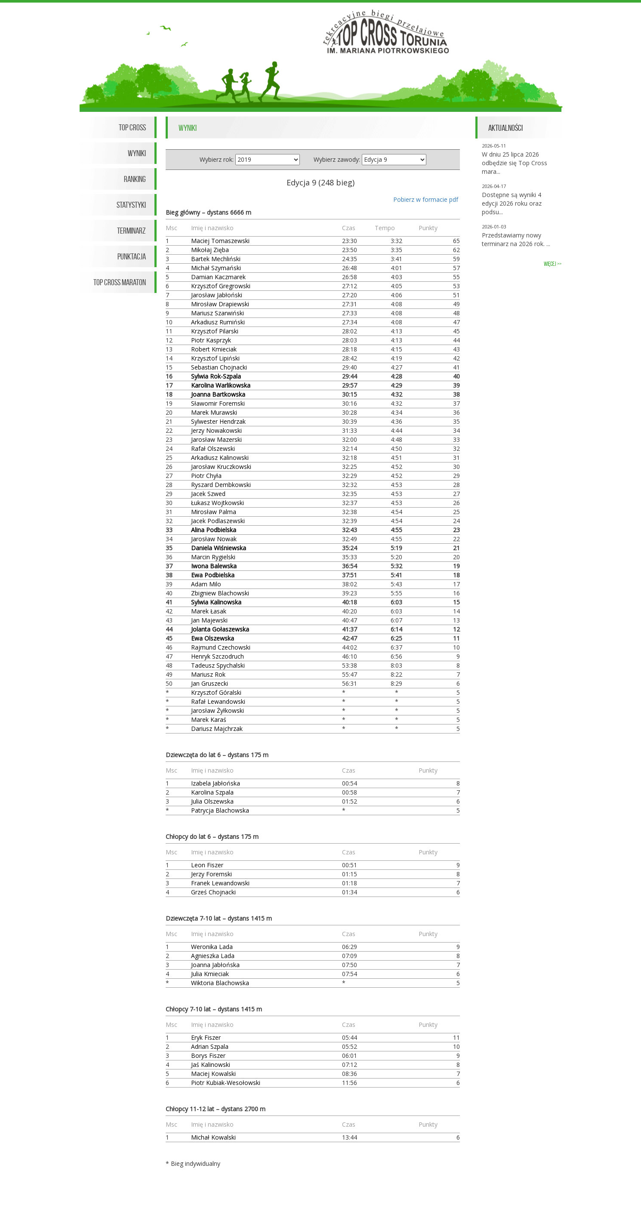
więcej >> (552, 264)
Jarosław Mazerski (216, 439)
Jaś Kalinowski (210, 1064)
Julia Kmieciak (210, 974)
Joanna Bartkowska (218, 394)
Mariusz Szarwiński (217, 313)
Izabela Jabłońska (215, 783)
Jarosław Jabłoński (216, 295)
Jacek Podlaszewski (218, 521)
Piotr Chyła (206, 475)
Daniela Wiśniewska (218, 548)
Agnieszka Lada (212, 956)
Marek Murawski (214, 412)
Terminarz (131, 230)
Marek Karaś (208, 719)
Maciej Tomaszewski (220, 241)
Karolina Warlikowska (220, 385)
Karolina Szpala (212, 792)
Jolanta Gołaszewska (220, 629)
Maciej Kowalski (213, 1073)
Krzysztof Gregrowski (220, 286)
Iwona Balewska (214, 566)
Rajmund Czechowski (220, 647)
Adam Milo (206, 584)
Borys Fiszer (208, 1055)
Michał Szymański (216, 268)
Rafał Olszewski (213, 448)
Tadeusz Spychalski (218, 665)
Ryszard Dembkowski (221, 485)
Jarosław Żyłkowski (217, 710)
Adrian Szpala (209, 1046)
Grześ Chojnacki (213, 892)
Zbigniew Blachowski (220, 593)
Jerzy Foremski (211, 874)
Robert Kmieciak (214, 349)
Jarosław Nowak (214, 539)
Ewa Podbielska (212, 575)
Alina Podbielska (213, 530)
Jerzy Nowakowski (216, 430)
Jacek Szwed (208, 494)
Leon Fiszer (207, 865)
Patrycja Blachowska (220, 810)
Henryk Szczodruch (217, 656)
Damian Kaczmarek (218, 277)
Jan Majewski (209, 620)
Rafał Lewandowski (218, 701)
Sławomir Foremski (218, 403)
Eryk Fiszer (206, 1037)
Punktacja (131, 256)
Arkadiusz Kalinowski (220, 457)
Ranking (135, 179)
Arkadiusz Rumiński (218, 322)
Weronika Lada (212, 947)
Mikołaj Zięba (210, 250)
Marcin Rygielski (213, 557)
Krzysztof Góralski (216, 692)
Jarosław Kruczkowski (221, 466)
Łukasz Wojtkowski (217, 503)
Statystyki (131, 205)
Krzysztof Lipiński (215, 358)
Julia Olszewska (212, 801)
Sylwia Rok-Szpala (216, 376)
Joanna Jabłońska (215, 965)
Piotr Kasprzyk (211, 340)
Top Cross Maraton (119, 282)
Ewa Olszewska (212, 638)
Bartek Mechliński (215, 259)
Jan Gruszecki (209, 683)
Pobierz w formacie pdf (425, 199)
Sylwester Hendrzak (218, 421)
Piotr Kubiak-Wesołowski (225, 1082)
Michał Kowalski (213, 1137)
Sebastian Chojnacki (219, 367)
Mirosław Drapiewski (220, 304)
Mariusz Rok (208, 674)
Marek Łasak (208, 611)
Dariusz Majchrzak (217, 728)
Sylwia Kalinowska (216, 602)
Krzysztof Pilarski (214, 331)
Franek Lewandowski (220, 883)
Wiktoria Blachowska (220, 983)
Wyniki (137, 153)
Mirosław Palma (213, 512)
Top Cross (132, 127)
